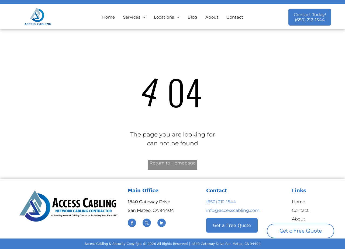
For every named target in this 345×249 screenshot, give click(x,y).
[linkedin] (161, 223)
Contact (300, 210)
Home (298, 201)
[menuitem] (108, 17)
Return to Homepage (173, 163)
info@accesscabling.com (233, 210)
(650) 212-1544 (221, 201)
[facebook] (132, 223)
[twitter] (147, 223)
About (298, 219)
